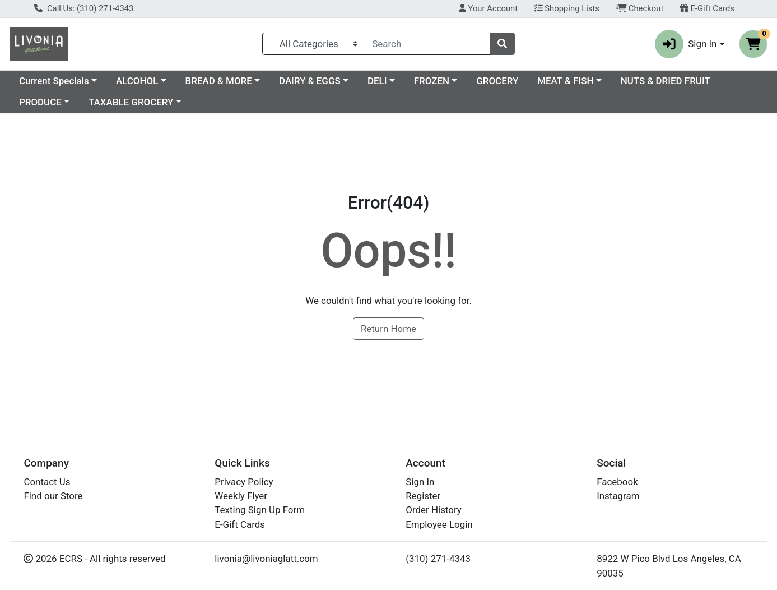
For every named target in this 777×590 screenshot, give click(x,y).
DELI (377, 80)
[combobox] (428, 44)
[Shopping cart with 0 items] (753, 44)
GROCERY (497, 80)
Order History (434, 509)
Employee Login (439, 524)
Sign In (420, 481)
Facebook (617, 481)
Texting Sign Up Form (260, 509)
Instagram (618, 495)
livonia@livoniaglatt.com (266, 558)
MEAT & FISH (565, 80)
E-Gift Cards (707, 8)
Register (423, 495)
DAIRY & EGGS (310, 80)
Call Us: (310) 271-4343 (83, 8)
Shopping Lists (566, 8)
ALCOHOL (137, 80)
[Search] (428, 44)
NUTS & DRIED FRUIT (665, 80)
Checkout (640, 8)
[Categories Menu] (313, 44)
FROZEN (431, 80)
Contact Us (47, 481)
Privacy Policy (244, 481)
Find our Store (53, 495)
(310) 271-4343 (438, 558)
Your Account (488, 8)
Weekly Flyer (241, 495)
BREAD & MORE (218, 80)
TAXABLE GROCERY (131, 102)
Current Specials (54, 80)
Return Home (388, 328)
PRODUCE (40, 102)
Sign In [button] (686, 44)
